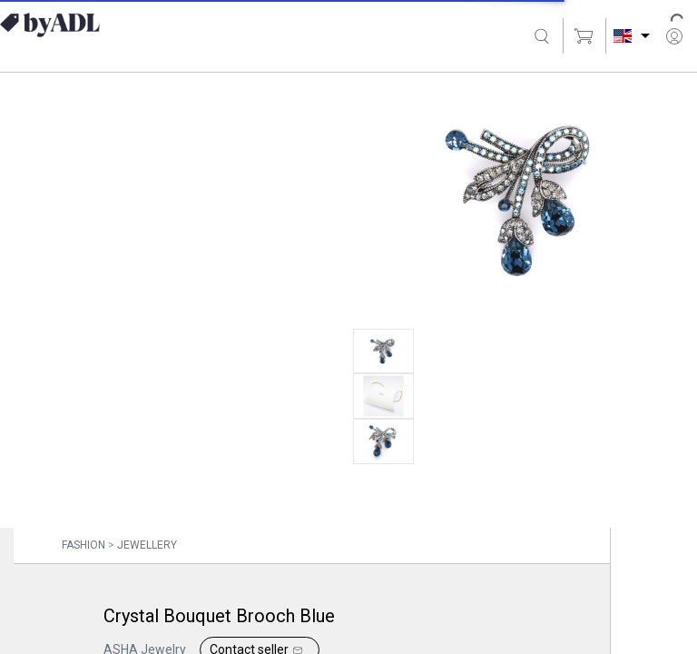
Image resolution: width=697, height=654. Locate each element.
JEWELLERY (147, 545)
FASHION (83, 545)
